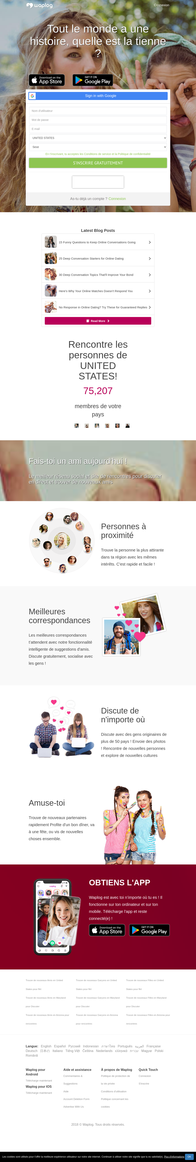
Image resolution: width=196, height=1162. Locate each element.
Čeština (88, 1051)
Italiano (58, 1051)
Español (60, 1046)
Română (32, 1055)
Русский (74, 1046)
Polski (159, 1051)
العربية (140, 1046)
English (46, 1046)
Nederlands (104, 1051)
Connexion (161, 5)
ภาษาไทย (108, 1046)
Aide (66, 1091)
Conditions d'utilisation (114, 1091)
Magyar (147, 1051)
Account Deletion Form (76, 1099)
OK (189, 1156)
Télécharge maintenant (39, 1080)
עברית (134, 1051)
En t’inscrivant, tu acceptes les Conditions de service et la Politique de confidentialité (98, 154)
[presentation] (98, 182)
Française (154, 1046)
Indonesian (91, 1046)
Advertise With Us (73, 1106)
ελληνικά (121, 1051)
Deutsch (32, 1051)
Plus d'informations (174, 1156)
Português (125, 1046)
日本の (45, 1051)
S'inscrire (144, 1083)
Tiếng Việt (73, 1051)
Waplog (88, 1124)
